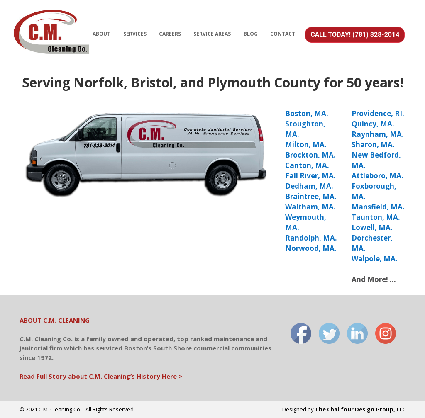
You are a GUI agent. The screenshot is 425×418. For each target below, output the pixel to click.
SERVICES (135, 33)
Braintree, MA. (311, 196)
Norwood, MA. (311, 248)
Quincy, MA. (373, 124)
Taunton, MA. (376, 217)
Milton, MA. (306, 144)
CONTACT (282, 33)
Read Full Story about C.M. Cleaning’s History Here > (101, 376)
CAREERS (170, 33)
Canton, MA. (307, 165)
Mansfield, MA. (378, 206)
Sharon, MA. (373, 144)
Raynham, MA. (378, 134)
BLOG (251, 33)
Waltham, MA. (310, 206)
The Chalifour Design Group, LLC (360, 409)
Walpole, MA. (375, 258)
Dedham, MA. (309, 186)
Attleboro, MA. (377, 175)
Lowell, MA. (372, 227)
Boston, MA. (306, 113)
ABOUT (101, 33)
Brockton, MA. (310, 155)
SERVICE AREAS (212, 33)
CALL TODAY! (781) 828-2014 (354, 35)
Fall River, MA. (310, 175)
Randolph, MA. (311, 238)
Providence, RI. (378, 113)
